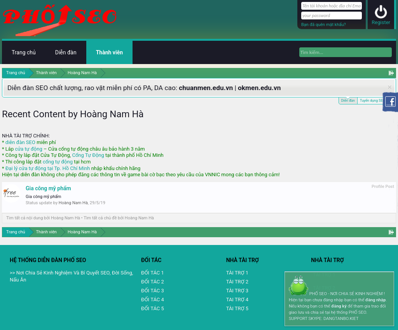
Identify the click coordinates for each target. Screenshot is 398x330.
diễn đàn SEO (20, 142)
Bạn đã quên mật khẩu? (323, 24)
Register (381, 22)
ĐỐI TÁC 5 (152, 308)
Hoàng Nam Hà (73, 202)
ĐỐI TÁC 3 (152, 291)
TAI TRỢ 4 (237, 299)
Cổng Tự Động (88, 155)
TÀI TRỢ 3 (237, 291)
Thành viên (109, 52)
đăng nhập (375, 299)
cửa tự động (28, 149)
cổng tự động (58, 162)
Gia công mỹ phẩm (48, 188)
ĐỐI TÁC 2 (152, 282)
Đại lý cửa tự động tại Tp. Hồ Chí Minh (47, 168)
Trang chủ (24, 52)
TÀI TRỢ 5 (237, 308)
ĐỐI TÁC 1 (152, 273)
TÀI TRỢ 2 (237, 282)
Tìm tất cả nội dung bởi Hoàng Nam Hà (43, 218)
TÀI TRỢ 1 (237, 273)
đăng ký (338, 306)
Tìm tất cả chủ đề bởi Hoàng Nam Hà (119, 218)
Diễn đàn (348, 99)
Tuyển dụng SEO (372, 100)
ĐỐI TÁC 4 (152, 299)
